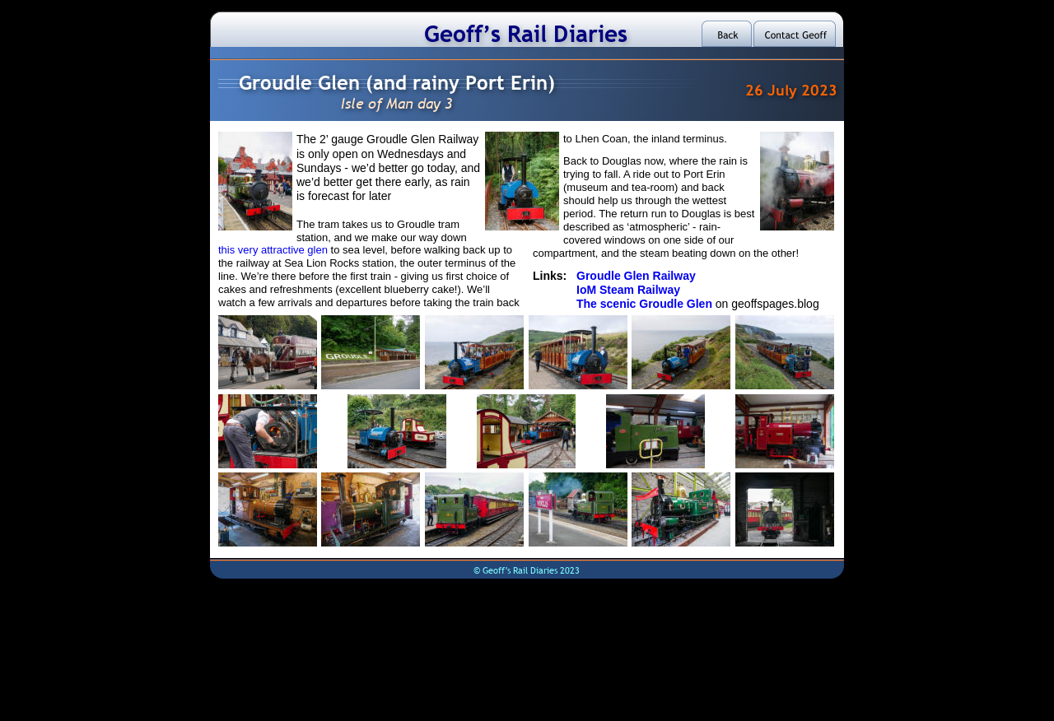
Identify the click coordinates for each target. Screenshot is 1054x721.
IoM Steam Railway (628, 289)
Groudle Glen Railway (636, 275)
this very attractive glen (274, 250)
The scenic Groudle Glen (646, 303)
